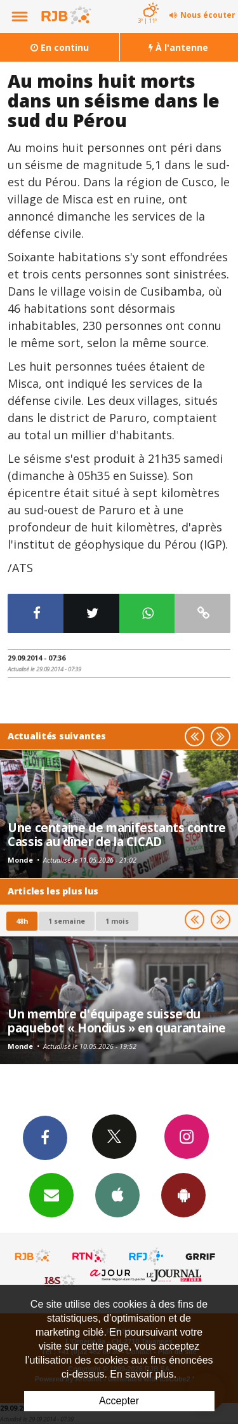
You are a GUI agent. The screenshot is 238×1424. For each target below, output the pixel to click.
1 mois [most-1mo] (117, 921)
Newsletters (51, 1194)
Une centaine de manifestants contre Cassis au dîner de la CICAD (117, 834)
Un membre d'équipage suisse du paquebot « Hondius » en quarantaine (117, 1021)
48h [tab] (22, 921)
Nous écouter (207, 15)
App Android (183, 1194)
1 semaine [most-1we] (66, 921)
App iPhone (117, 1194)
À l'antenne (178, 47)
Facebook (45, 1137)
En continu (59, 47)
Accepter (119, 1400)
